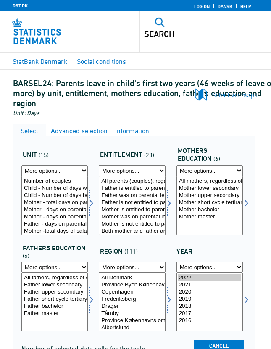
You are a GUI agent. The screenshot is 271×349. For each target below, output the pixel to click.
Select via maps (235, 95)
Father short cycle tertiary (54, 299)
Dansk (225, 6)
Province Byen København (131, 285)
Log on (202, 6)
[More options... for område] (132, 267)
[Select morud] (209, 205)
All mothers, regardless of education (209, 181)
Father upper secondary (54, 292)
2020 (209, 292)
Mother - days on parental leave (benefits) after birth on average (54, 216)
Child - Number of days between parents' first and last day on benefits (54, 195)
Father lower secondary (54, 285)
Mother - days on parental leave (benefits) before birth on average (54, 209)
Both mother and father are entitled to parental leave (131, 231)
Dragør (131, 306)
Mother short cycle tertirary (209, 202)
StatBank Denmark (40, 61)
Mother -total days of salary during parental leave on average (54, 231)
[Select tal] (54, 205)
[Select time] (209, 302)
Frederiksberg (131, 299)
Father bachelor (54, 306)
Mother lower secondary (209, 188)
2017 (209, 313)
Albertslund (131, 327)
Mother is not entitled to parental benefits (131, 224)
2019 (209, 299)
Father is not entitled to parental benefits (131, 202)
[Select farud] (54, 302)
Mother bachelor (209, 209)
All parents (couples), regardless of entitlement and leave (131, 181)
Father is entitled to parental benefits (131, 188)
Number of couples (54, 181)
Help (245, 6)
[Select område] (132, 302)
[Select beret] (132, 205)
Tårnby (131, 313)
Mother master (209, 216)
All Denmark (131, 277)
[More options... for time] (209, 267)
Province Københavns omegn (131, 320)
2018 (209, 306)
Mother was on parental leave (131, 216)
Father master (54, 313)
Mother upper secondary (209, 195)
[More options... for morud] (209, 170)
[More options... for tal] (54, 170)
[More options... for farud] (54, 267)
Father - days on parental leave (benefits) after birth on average (54, 224)
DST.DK (20, 5)
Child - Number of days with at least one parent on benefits (54, 188)
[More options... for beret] (132, 170)
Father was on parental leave (131, 195)
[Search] (193, 34)
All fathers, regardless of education (54, 277)
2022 (209, 277)
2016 (209, 320)
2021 (209, 285)
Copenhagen (131, 292)
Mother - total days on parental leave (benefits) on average (54, 202)
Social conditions (101, 61)
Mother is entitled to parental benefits (131, 209)
